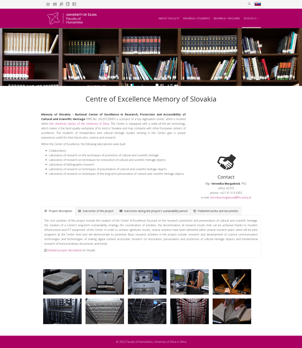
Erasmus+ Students (196, 18)
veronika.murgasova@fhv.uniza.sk (230, 197)
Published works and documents (215, 211)
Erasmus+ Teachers (227, 18)
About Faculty (169, 18)
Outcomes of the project (96, 211)
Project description (58, 211)
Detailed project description (64, 250)
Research (250, 18)
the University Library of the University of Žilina (79, 123)
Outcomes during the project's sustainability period (153, 211)
